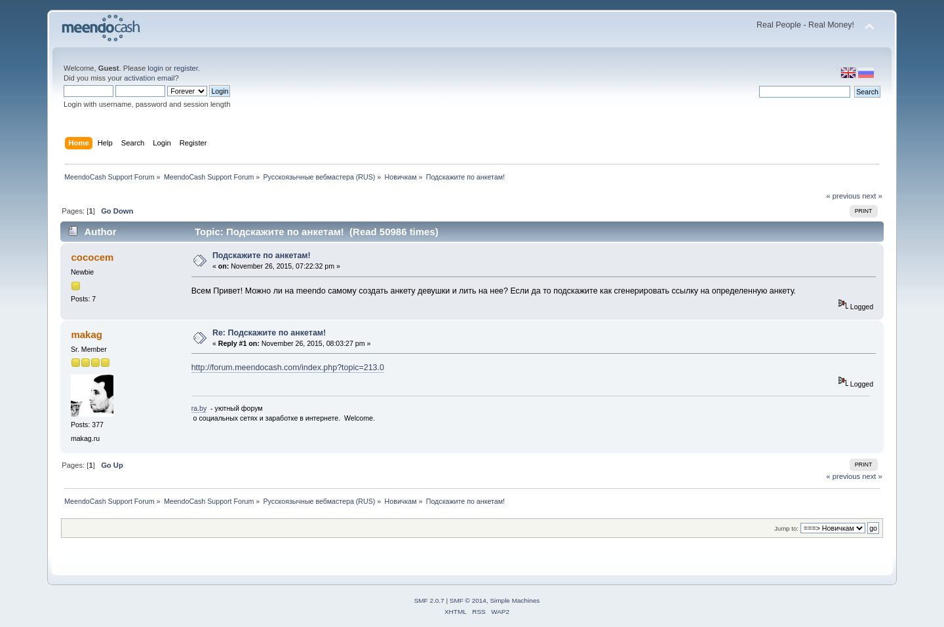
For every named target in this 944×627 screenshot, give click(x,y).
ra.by (199, 408)
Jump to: (786, 528)
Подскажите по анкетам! (261, 255)
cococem (92, 257)
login (155, 68)
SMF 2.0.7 (429, 600)
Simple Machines (515, 600)
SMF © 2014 (468, 600)
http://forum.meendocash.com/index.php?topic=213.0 (287, 367)
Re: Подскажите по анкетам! (269, 332)
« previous (843, 196)
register (186, 68)
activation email (149, 78)
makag (86, 334)
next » (872, 196)
